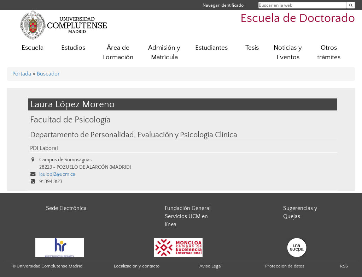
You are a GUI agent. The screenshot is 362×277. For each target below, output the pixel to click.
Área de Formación (118, 52)
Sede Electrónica (66, 208)
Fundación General (188, 208)
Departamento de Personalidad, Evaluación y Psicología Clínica (133, 135)
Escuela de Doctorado (297, 18)
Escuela (32, 48)
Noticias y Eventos (288, 52)
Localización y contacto (136, 266)
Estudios (73, 48)
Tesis (252, 48)
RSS (344, 266)
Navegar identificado (223, 5)
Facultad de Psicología (70, 120)
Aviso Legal (210, 266)
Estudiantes (211, 48)
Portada (21, 74)
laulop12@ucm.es (57, 174)
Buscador (48, 74)
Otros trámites (328, 52)
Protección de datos (284, 266)
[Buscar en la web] (351, 5)
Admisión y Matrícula (164, 52)
